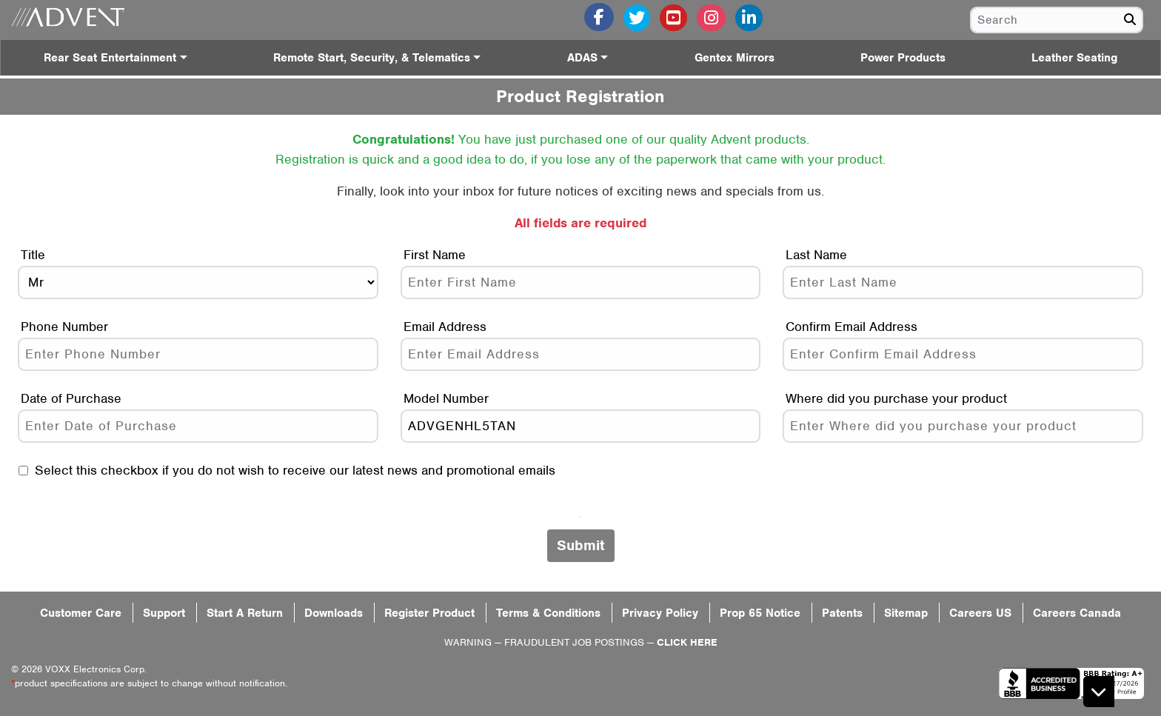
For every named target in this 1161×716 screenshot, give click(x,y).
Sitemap (906, 613)
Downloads (333, 613)
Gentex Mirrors (734, 57)
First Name (435, 255)
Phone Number (64, 326)
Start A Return (245, 613)
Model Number (446, 398)
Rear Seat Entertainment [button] (110, 57)
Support (164, 613)
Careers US (980, 613)
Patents (842, 613)
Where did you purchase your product (896, 398)
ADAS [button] (582, 57)
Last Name (816, 255)
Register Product (429, 613)
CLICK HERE (687, 642)
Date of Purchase (71, 398)
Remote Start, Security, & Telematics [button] (371, 57)
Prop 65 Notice (760, 613)
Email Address (445, 326)
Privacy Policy (660, 613)
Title (33, 255)
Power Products (903, 57)
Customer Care (80, 613)
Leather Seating (1074, 57)
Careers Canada (1077, 613)
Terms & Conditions (548, 613)
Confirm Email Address (851, 326)
